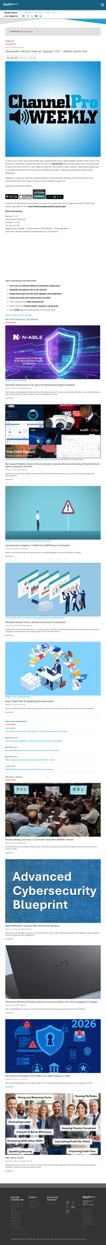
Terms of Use (87, 1214)
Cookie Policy (87, 1219)
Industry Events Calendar (34, 1207)
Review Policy (88, 1211)
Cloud (27, 459)
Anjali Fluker (22, 843)
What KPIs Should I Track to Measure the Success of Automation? (36, 622)
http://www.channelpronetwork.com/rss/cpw (47, 206)
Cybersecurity (38, 13)
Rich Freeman (19, 47)
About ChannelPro (17, 1203)
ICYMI (17, 310)
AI (20, 13)
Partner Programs (56, 459)
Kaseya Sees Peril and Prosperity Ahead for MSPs (30, 297)
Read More (9, 398)
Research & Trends (70, 459)
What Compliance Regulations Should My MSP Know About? (30, 760)
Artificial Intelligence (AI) (14, 459)
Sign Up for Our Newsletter (16, 1224)
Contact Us (87, 1209)
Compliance (28, 13)
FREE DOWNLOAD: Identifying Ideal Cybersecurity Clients (29, 769)
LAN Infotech (57, 163)
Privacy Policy (87, 1217)
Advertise (50, 1203)
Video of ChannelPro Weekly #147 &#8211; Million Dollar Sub (39, 255)
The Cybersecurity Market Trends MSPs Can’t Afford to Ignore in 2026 (37, 1075)
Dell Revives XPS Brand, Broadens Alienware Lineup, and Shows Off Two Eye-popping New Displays (51, 1001)
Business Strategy (11, 541)
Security (21, 315)
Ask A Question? (16, 1228)
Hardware (33, 459)
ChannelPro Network (25, 388)
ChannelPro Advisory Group (16, 1219)
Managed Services (11, 315)
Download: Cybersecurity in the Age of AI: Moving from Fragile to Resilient (40, 385)
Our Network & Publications (16, 1215)
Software (28, 315)
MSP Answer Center (38, 541)
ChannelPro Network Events (35, 1202)
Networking (22, 380)
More (54, 13)
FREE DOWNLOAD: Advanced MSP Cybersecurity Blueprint (32, 925)
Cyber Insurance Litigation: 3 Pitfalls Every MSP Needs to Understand (37, 545)
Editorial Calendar (17, 1211)
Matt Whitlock (22, 470)
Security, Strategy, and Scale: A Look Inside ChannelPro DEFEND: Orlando (39, 839)
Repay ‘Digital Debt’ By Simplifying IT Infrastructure (29, 701)
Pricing (48, 13)
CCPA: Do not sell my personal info (88, 1224)
